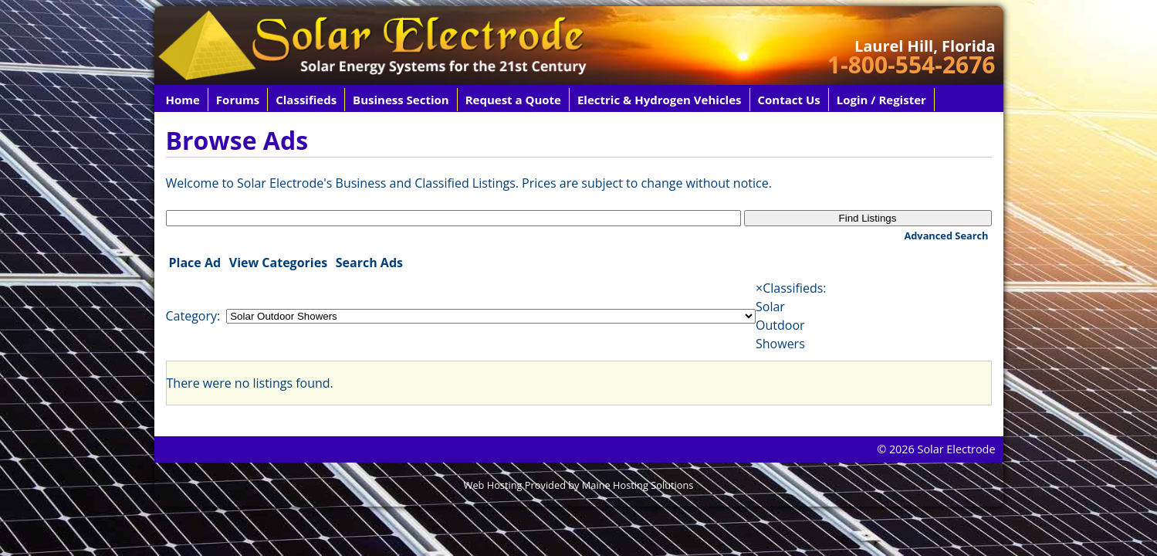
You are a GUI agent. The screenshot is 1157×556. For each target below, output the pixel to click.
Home (183, 99)
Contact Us (789, 99)
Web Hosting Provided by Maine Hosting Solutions (579, 485)
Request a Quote (513, 99)
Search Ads (369, 262)
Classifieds (306, 99)
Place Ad (195, 262)
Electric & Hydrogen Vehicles (659, 99)
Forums (237, 99)
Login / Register (881, 99)
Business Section (401, 99)
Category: (193, 315)
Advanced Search (946, 235)
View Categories (278, 262)
